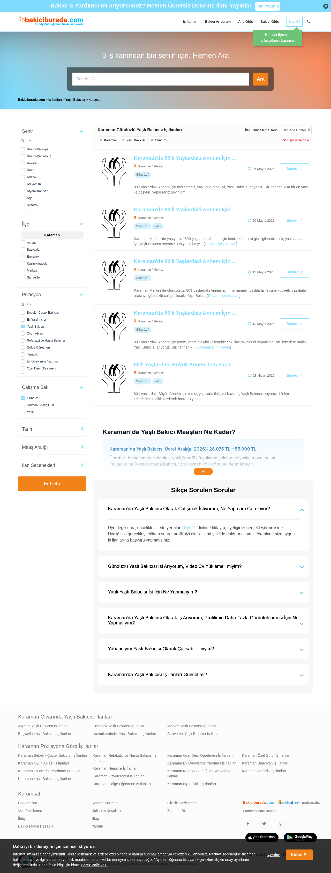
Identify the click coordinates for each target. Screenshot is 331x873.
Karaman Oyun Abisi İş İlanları (191, 783)
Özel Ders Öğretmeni (41, 367)
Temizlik (32, 353)
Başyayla (33, 248)
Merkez (32, 269)
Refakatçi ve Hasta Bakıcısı (46, 339)
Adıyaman (34, 183)
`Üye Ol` (190, 526)
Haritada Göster (296, 129)
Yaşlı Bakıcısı (36, 325)
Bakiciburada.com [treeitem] (31, 98)
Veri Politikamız (30, 809)
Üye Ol (294, 22)
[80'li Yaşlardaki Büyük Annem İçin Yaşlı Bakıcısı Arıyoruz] (181, 379)
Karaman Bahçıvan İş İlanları (265, 762)
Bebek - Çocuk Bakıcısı (43, 311)
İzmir (30, 169)
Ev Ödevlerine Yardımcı (43, 360)
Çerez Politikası (94, 865)
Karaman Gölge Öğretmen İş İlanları (122, 783)
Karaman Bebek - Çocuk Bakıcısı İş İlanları (52, 754)
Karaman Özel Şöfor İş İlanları (266, 754)
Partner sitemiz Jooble (259, 810)
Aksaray (32, 204)
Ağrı (30, 197)
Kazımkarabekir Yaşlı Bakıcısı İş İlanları (124, 732)
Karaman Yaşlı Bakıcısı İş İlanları (44, 777)
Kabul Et (299, 855)
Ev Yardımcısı (36, 318)
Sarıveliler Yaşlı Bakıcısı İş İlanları (194, 732)
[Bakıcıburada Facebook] (248, 822)
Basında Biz (177, 809)
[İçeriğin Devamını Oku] (203, 470)
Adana (31, 176)
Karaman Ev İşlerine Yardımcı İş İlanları (49, 770)
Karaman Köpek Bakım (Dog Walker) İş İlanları (199, 772)
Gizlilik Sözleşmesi (182, 802)
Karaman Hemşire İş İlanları (115, 767)
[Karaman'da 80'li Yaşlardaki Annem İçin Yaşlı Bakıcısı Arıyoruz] (181, 224)
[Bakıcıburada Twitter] (264, 822)
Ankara (32, 162)
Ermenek (33, 255)
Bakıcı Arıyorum (218, 22)
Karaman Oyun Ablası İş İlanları (43, 762)
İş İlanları (190, 22)
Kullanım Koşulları (106, 809)
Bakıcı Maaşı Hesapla (35, 825)
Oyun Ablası (35, 332)
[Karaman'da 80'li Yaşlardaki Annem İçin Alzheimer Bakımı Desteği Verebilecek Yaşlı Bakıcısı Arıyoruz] (181, 172)
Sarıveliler (34, 276)
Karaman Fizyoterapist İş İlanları (119, 775)
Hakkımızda (27, 802)
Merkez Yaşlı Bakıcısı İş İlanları (192, 725)
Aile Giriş (245, 22)
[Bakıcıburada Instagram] (280, 822)
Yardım (97, 825)
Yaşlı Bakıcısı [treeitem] (75, 98)
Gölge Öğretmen (38, 346)
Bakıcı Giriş (269, 22)
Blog (95, 817)
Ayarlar (273, 855)
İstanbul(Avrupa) (38, 148)
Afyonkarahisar (37, 190)
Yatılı (30, 411)
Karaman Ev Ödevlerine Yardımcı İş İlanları (202, 762)
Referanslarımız (104, 802)
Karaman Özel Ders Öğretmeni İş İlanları (200, 754)
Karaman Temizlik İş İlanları (264, 770)
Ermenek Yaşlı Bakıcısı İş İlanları (119, 725)
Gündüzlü (33, 397)
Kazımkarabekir (37, 262)
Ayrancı (32, 241)
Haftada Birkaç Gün (40, 404)
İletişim (23, 817)
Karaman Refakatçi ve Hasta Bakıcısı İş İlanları (125, 756)
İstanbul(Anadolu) (39, 155)
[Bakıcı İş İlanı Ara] (160, 79)
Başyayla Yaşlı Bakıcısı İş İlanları (44, 732)
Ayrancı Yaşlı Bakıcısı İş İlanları (43, 725)
